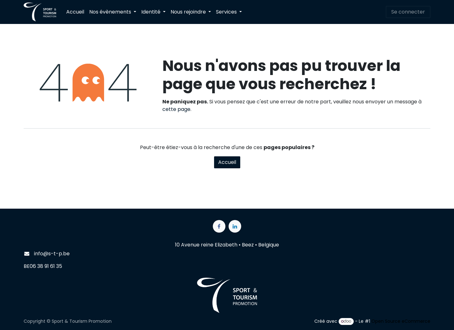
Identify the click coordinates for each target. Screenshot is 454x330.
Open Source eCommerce (400, 321)
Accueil (227, 162)
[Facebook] (219, 226)
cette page (176, 109)
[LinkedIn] (235, 226)
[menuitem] (75, 12)
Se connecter (408, 11)
